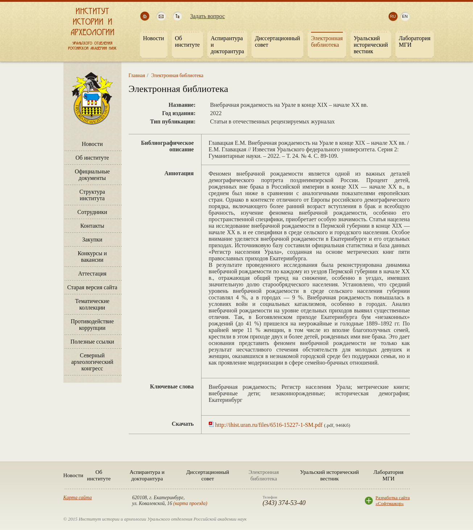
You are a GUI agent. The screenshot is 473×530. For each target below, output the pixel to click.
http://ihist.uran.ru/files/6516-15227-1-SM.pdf (269, 425)
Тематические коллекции (92, 304)
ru (393, 16)
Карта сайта (77, 497)
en (404, 16)
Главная (137, 75)
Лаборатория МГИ (388, 475)
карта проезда (190, 503)
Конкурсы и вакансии (92, 256)
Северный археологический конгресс (92, 361)
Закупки (92, 239)
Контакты (92, 226)
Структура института (92, 195)
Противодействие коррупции (92, 324)
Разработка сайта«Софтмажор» (393, 500)
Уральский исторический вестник (329, 475)
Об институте (92, 158)
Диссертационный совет (207, 475)
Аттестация (92, 273)
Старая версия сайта (92, 287)
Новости (92, 144)
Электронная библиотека (177, 75)
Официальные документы (92, 174)
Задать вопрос (207, 16)
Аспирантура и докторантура (147, 475)
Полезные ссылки (92, 341)
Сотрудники (92, 212)
